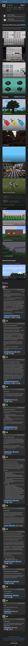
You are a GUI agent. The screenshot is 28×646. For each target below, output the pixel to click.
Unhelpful (17, 317)
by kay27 (7, 611)
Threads (7, 640)
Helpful (12, 317)
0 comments (14, 399)
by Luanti (8, 581)
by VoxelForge (11, 315)
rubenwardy (18, 636)
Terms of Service (13, 637)
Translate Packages (22, 640)
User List (4, 640)
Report (22, 5)
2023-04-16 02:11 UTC (20, 359)
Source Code (14, 641)
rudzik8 (5, 289)
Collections (11, 640)
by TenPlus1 (8, 500)
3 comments (15, 595)
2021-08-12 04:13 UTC (20, 589)
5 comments (6, 317)
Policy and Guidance (19, 637)
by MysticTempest (9, 561)
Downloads (20, 96)
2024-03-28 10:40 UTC (20, 323)
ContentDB (4, 1)
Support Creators (15, 640)
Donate (24, 637)
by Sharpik (10, 427)
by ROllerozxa (8, 595)
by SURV (8, 351)
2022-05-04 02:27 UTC (20, 508)
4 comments (12, 525)
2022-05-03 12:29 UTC (20, 531)
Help (3, 637)
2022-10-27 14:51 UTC (20, 459)
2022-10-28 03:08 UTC (20, 407)
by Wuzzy (11, 381)
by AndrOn (7, 399)
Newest (24, 96)
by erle (6, 525)
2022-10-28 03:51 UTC (20, 389)
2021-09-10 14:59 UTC (20, 569)
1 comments (17, 351)
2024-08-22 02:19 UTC (20, 289)
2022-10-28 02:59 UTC (20, 434)
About (5, 637)
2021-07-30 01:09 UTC (20, 603)
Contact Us (8, 637)
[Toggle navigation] (24, 2)
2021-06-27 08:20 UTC (20, 619)
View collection (23, 24)
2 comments (16, 500)
